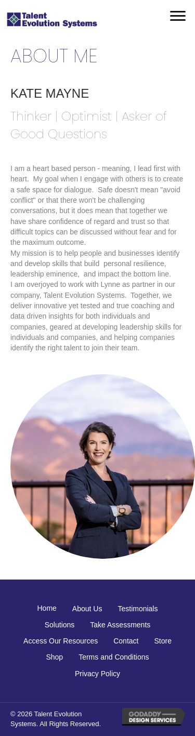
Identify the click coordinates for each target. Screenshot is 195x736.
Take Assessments (120, 625)
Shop (54, 657)
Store (162, 641)
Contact (125, 641)
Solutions (60, 625)
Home (47, 608)
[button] (178, 16)
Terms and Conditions (114, 657)
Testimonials (138, 608)
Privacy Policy (97, 673)
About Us (87, 608)
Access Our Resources (60, 641)
